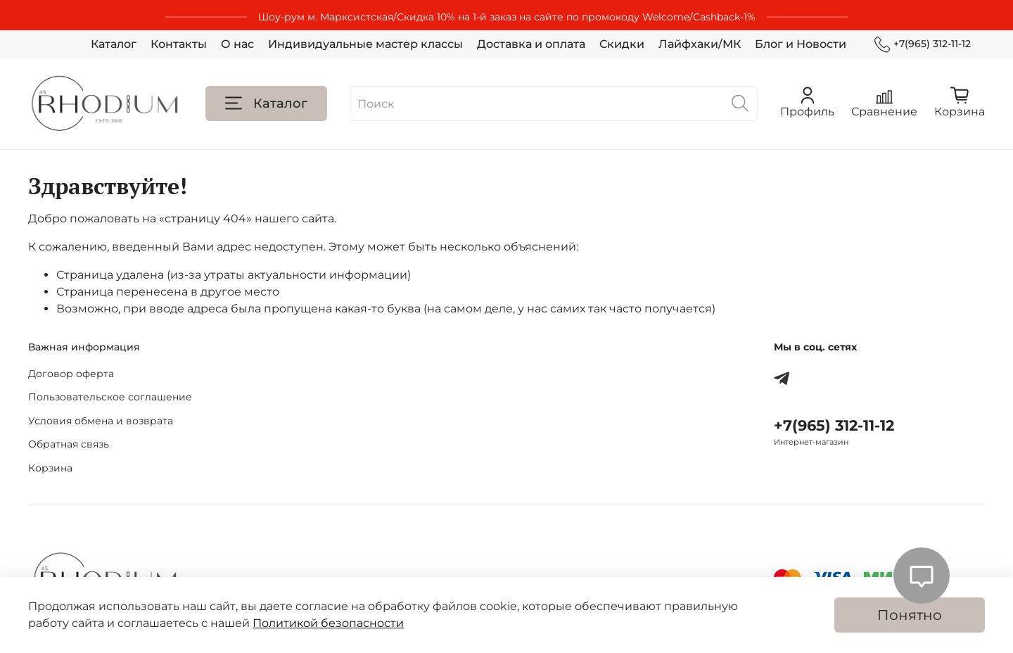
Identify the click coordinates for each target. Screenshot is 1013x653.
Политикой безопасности (328, 623)
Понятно (909, 615)
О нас (237, 44)
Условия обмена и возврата (100, 420)
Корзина (50, 468)
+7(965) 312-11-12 (922, 44)
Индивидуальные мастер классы (365, 44)
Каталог (113, 44)
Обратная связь (68, 444)
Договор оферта (71, 373)
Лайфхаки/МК (699, 44)
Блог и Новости (800, 44)
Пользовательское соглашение (110, 397)
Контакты (179, 44)
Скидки (621, 44)
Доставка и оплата (531, 44)
